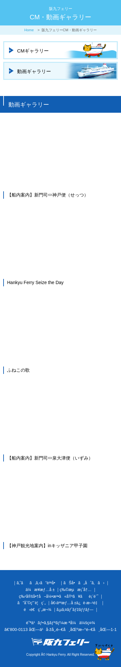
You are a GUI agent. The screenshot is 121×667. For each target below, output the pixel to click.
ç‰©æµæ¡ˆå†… (75, 589)
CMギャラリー (33, 50)
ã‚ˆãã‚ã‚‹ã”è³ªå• (37, 583)
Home (29, 30)
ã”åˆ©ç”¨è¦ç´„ (31, 603)
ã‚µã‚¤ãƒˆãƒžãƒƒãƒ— (74, 609)
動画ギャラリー (34, 71)
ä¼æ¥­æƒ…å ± (40, 589)
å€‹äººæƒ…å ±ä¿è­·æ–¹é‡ (75, 603)
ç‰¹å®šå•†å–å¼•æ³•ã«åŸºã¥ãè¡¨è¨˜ (58, 596)
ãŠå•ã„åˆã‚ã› (84, 583)
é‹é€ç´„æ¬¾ (38, 609)
